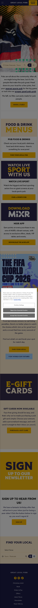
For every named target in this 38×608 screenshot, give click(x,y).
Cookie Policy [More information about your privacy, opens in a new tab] (17, 299)
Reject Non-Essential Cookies (19, 310)
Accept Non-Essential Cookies (19, 315)
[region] (19, 304)
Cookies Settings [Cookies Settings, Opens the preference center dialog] (19, 305)
